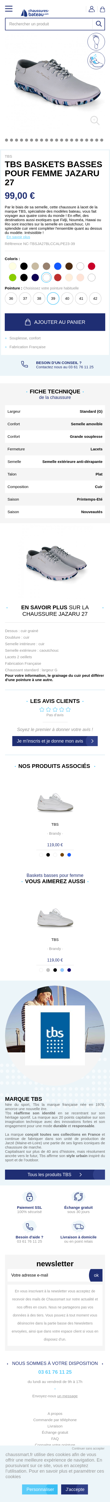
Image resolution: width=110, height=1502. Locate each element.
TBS (55, 824)
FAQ (55, 1438)
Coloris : (12, 259)
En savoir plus (18, 237)
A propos (55, 1413)
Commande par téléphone (55, 1420)
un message (67, 1396)
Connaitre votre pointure (55, 1445)
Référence (14, 244)
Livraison (54, 1426)
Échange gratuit (55, 1432)
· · (55, 833)
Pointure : (42, 288)
